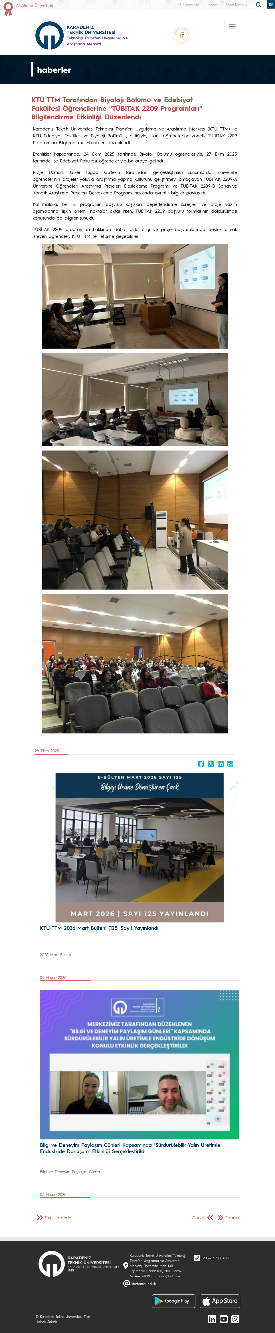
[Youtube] (224, 1319)
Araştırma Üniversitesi (35, 4)
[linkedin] (212, 1319)
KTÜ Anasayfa (188, 4)
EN (271, 4)
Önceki (199, 1218)
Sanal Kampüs (236, 4)
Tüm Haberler (59, 1218)
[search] (259, 4)
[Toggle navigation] (232, 26)
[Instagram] (235, 1319)
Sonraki (232, 1218)
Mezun (212, 4)
